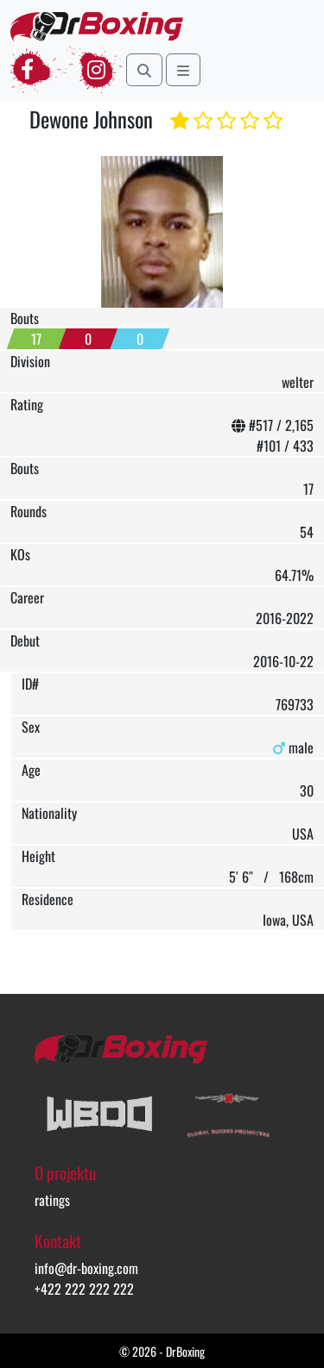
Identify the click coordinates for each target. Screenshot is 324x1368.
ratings (52, 1200)
